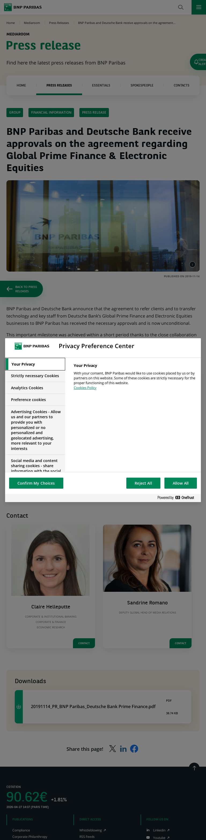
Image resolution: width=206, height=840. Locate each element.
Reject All (143, 483)
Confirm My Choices (36, 483)
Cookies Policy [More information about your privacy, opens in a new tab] (85, 387)
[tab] (35, 364)
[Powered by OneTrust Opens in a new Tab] (177, 498)
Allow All (181, 483)
